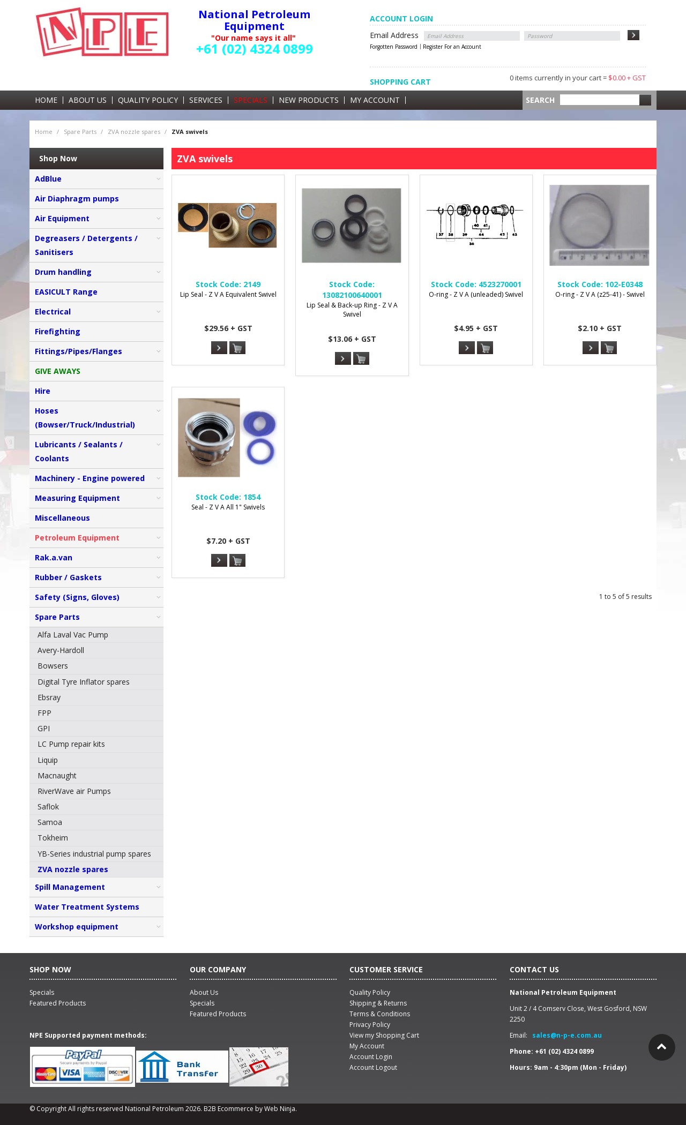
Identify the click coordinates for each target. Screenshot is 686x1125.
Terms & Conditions (379, 1013)
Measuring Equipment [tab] (77, 498)
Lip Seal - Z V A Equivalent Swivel (228, 294)
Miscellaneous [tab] (62, 518)
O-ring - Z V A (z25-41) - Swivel (600, 294)
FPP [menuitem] (44, 713)
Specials (250, 100)
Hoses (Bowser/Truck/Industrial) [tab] (85, 418)
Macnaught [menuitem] (57, 775)
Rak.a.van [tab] (53, 557)
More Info (219, 347)
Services (205, 100)
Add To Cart (237, 348)
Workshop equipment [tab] (76, 926)
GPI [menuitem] (44, 728)
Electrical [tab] (53, 311)
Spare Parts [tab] (57, 617)
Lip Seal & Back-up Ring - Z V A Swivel (352, 310)
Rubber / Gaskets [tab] (68, 577)
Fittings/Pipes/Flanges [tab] (78, 351)
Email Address (394, 35)
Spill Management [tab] (70, 887)
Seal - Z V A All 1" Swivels (228, 507)
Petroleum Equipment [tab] (77, 537)
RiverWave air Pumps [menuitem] (74, 791)
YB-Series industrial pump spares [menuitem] (94, 854)
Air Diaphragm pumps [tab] (77, 198)
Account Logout (373, 1067)
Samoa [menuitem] (50, 822)
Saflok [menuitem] (48, 806)
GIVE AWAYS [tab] (57, 371)
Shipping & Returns (378, 1003)
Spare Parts (80, 132)
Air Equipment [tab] (62, 218)
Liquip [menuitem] (48, 760)
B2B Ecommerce (228, 1108)
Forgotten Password (393, 46)
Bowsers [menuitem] (53, 666)
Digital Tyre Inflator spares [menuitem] (84, 682)
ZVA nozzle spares (134, 132)
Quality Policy (148, 100)
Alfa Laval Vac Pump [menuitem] (73, 634)
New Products (309, 100)
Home (46, 100)
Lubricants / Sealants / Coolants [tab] (79, 451)
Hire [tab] (42, 391)
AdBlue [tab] (48, 179)
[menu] (96, 752)
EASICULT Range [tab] (66, 292)
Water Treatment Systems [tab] (87, 907)
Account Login (370, 1056)
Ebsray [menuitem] (49, 697)
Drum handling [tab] (63, 272)
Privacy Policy (369, 1024)
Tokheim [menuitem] (53, 837)
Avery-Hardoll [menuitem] (61, 650)
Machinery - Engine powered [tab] (90, 478)
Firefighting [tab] (57, 331)
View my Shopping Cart (384, 1035)
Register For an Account (452, 46)
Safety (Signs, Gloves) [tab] (77, 597)
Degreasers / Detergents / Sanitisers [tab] (86, 245)
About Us (88, 100)
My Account (375, 100)
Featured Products (218, 1013)
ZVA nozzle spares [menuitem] (73, 869)
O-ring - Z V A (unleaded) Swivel (476, 294)
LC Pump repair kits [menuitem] (71, 744)
